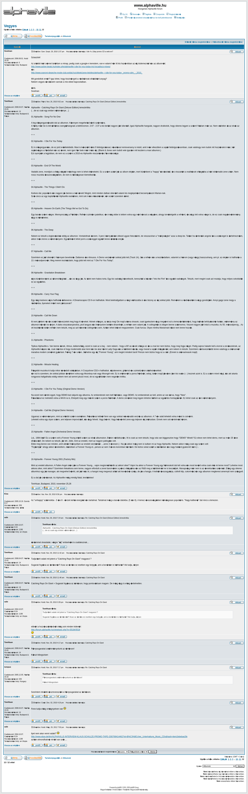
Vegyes (10, 26)
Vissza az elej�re (12, 96)
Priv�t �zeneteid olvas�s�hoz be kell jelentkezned (148, 18)
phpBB (119, 787)
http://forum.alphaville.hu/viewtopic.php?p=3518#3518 (55, 630)
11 (40, 30)
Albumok (67, 36)
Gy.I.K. (124, 14)
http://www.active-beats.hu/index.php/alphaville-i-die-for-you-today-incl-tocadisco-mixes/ (70, 66)
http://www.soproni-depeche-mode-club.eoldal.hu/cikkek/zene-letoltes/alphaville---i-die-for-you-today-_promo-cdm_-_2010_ (86, 73)
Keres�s (135, 14)
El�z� (25, 30)
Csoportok (158, 14)
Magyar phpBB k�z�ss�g (139, 790)
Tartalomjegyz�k (52, 36)
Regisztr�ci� (173, 14)
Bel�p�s (179, 18)
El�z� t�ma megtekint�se (197, 42)
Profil (119, 18)
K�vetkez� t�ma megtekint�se (227, 42)
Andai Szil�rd (117, 790)
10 (37, 30)
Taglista (146, 14)
